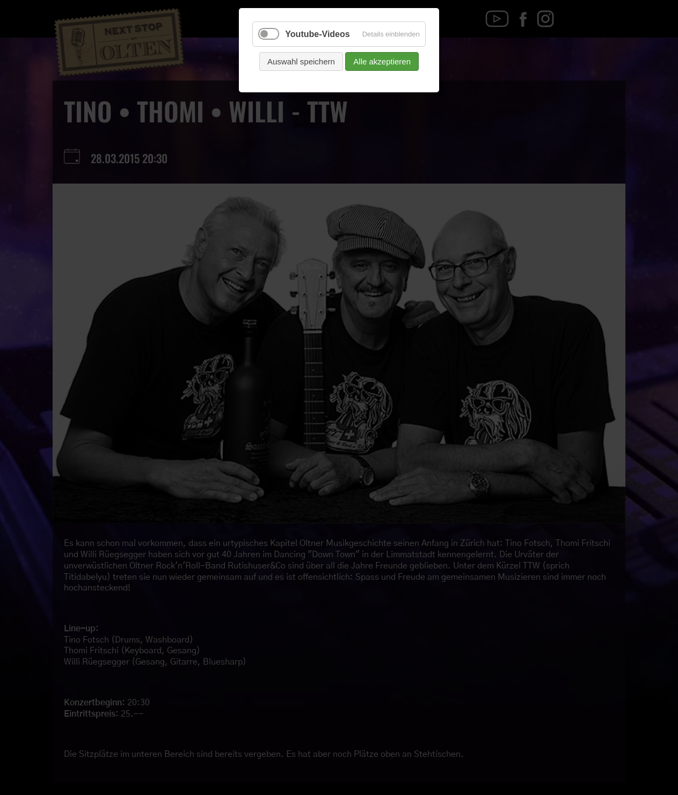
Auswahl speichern (301, 61)
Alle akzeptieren (382, 61)
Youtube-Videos (317, 34)
